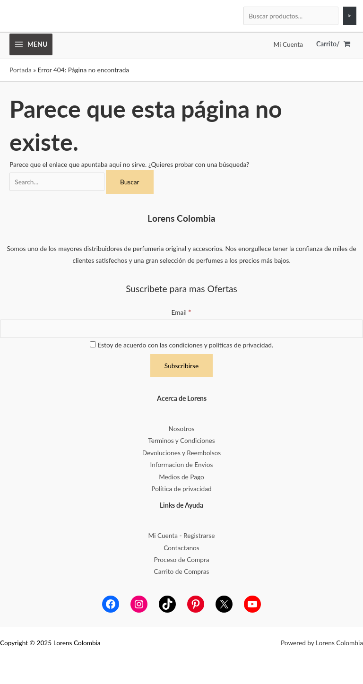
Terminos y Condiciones (181, 440)
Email (182, 312)
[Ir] (349, 16)
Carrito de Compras (181, 571)
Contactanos (181, 548)
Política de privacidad (181, 489)
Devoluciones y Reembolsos (181, 453)
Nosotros (182, 428)
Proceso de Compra (181, 559)
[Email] (181, 329)
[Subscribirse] (181, 366)
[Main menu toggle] (30, 44)
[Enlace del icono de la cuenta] (288, 44)
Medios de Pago (181, 477)
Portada (20, 70)
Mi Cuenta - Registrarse (181, 535)
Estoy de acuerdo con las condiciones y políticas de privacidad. (181, 345)
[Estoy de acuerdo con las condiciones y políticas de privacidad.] (93, 344)
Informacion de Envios (181, 464)
